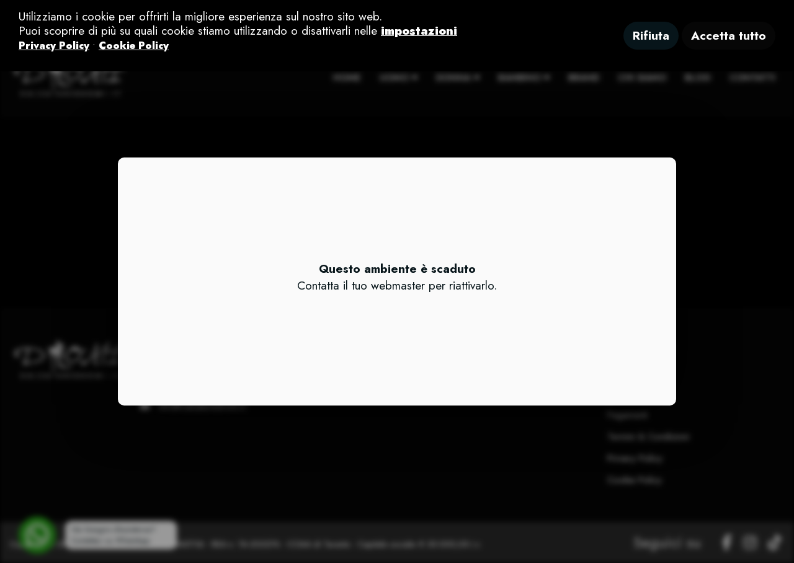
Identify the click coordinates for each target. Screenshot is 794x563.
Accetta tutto (728, 35)
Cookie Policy (134, 45)
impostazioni (419, 30)
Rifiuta (651, 35)
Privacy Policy (54, 45)
